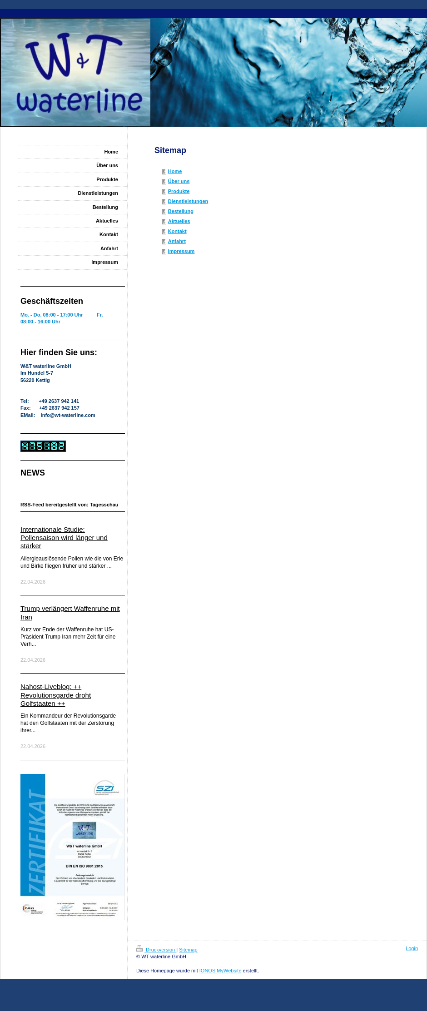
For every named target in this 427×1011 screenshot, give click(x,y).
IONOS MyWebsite (220, 970)
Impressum (181, 251)
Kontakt (177, 231)
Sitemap (188, 949)
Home (175, 171)
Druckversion (156, 949)
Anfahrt (177, 241)
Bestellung (181, 211)
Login (412, 948)
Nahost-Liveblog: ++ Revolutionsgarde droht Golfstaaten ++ (55, 695)
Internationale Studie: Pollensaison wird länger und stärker (64, 537)
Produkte (179, 191)
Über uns (179, 181)
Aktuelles (179, 221)
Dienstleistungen (188, 201)
